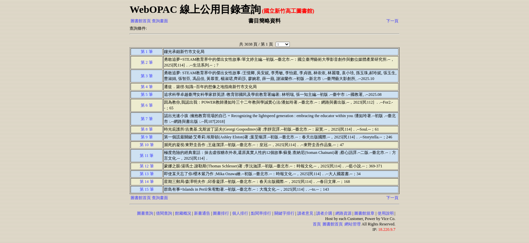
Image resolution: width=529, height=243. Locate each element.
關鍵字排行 (284, 213)
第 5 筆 (147, 94)
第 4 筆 (147, 86)
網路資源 (343, 213)
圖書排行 (221, 213)
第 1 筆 (147, 51)
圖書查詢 (145, 213)
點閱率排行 (261, 213)
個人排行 (240, 213)
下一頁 (392, 21)
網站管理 (352, 224)
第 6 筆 (147, 105)
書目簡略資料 (264, 21)
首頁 (317, 224)
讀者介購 (324, 213)
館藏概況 (183, 213)
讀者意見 (305, 213)
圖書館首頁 (141, 21)
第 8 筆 (147, 129)
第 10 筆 (147, 144)
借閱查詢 (164, 213)
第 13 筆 (147, 173)
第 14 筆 (147, 181)
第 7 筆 (147, 118)
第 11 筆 (147, 155)
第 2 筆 (147, 62)
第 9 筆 (147, 137)
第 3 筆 (147, 76)
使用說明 (386, 213)
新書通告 (202, 213)
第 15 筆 (147, 189)
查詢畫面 (160, 21)
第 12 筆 (147, 166)
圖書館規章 (364, 213)
